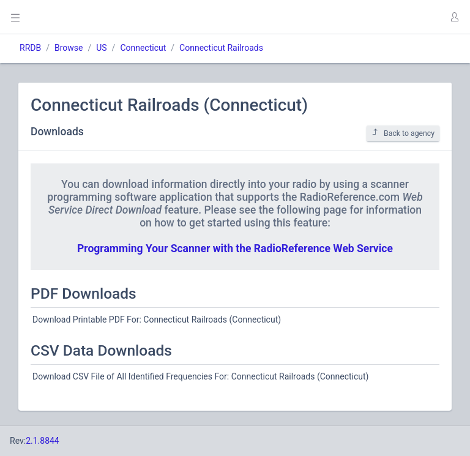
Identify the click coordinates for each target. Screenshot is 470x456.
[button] (454, 17)
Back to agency (403, 133)
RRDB (30, 48)
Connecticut (143, 48)
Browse (68, 48)
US (101, 48)
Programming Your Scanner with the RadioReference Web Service (235, 248)
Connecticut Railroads (221, 48)
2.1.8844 (42, 441)
